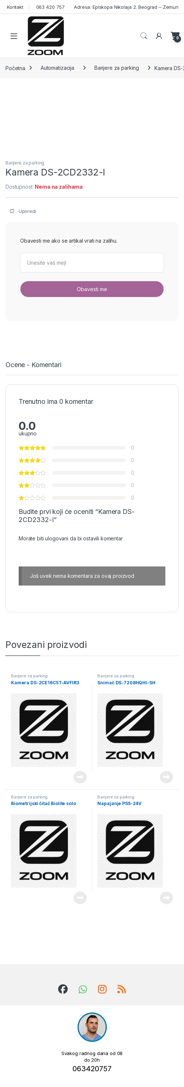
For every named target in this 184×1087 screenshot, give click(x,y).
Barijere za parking (116, 68)
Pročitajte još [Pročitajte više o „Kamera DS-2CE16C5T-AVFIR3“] (80, 777)
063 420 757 (50, 7)
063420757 (92, 1068)
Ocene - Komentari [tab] (33, 365)
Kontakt (14, 7)
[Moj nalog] (159, 36)
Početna (15, 68)
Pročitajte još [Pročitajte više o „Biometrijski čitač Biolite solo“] (80, 898)
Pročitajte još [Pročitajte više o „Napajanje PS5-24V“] (166, 898)
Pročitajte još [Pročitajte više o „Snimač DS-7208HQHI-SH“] (166, 777)
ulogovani (56, 538)
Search (144, 36)
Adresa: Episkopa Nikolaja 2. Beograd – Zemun (125, 7)
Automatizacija (57, 68)
